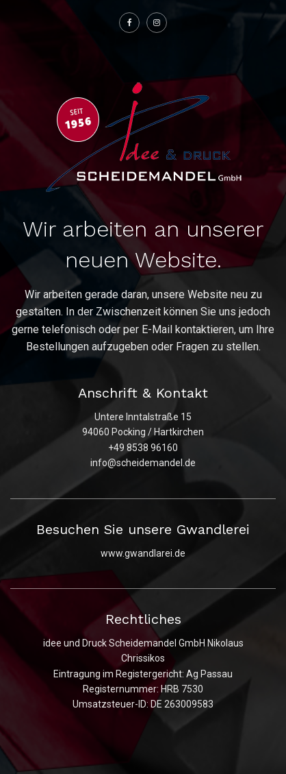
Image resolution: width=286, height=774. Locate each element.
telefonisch (69, 329)
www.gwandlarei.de (143, 553)
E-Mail (157, 329)
